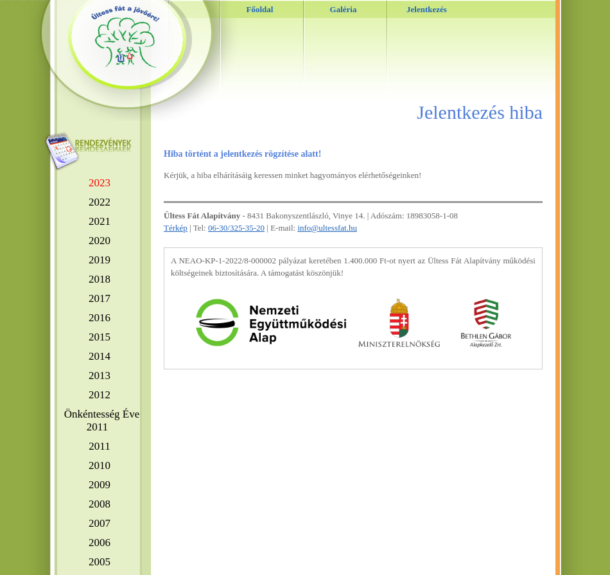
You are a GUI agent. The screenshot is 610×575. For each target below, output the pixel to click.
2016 (99, 318)
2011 (99, 446)
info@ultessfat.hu (327, 228)
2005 (99, 562)
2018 (99, 279)
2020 (99, 240)
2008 (99, 504)
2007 (99, 523)
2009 (99, 485)
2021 (99, 221)
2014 (99, 356)
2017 (99, 298)
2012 (99, 395)
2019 (99, 260)
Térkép (175, 228)
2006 (99, 542)
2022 (99, 202)
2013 (99, 375)
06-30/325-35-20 (236, 228)
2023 (99, 183)
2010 (99, 465)
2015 (99, 337)
